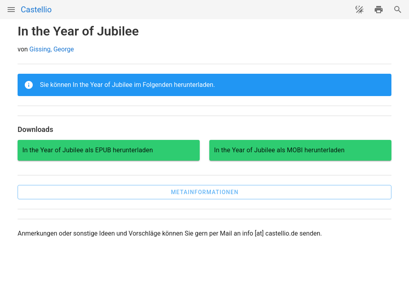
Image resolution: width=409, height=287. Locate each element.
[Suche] (397, 9)
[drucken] (378, 9)
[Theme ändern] (359, 9)
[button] (204, 192)
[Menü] (11, 9)
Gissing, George (52, 49)
